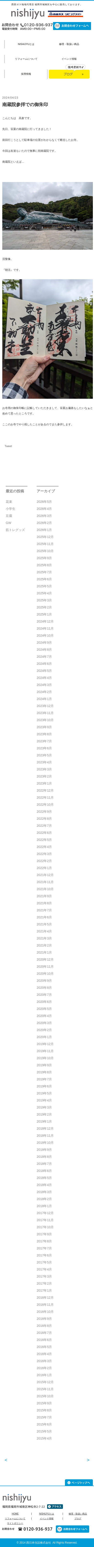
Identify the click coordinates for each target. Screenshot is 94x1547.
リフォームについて (26, 58)
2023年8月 (44, 734)
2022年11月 (45, 797)
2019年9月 (44, 1065)
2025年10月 (45, 551)
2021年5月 (44, 924)
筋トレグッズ (15, 530)
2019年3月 (44, 1107)
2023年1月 (44, 783)
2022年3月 (44, 854)
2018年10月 (45, 1142)
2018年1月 (44, 1206)
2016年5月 (44, 1347)
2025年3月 (44, 600)
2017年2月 (44, 1283)
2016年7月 (44, 1333)
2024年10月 (45, 635)
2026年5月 (44, 501)
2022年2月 (44, 861)
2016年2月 (44, 1368)
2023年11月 (45, 713)
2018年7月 (44, 1164)
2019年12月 (45, 1044)
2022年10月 (45, 804)
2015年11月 (45, 1389)
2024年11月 (45, 628)
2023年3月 (44, 769)
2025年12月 (45, 537)
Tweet (8, 446)
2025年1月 (44, 614)
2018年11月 (45, 1135)
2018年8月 (44, 1156)
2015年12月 (45, 1382)
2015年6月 (44, 1424)
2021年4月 (44, 931)
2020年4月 (44, 1016)
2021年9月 (44, 896)
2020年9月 (44, 980)
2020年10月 (45, 973)
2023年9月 (44, 727)
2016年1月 (44, 1375)
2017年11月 (45, 1220)
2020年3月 (44, 1023)
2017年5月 (44, 1262)
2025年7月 (44, 572)
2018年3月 (44, 1192)
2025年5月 (44, 586)
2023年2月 (44, 776)
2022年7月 (44, 825)
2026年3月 (44, 516)
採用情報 (26, 73)
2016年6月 (44, 1340)
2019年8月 (44, 1072)
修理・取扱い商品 (69, 44)
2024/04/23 (10, 97)
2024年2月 (44, 692)
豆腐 (9, 516)
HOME (15, 1514)
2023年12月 (45, 706)
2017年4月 (44, 1269)
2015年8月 (44, 1410)
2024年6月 (44, 663)
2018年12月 (45, 1128)
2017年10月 (45, 1227)
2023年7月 (44, 741)
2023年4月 (44, 762)
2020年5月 (44, 1009)
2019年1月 (44, 1121)
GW (8, 523)
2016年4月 (44, 1354)
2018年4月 (44, 1185)
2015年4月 (44, 1438)
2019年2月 (44, 1114)
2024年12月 (45, 621)
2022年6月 (44, 833)
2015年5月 (44, 1431)
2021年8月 (44, 903)
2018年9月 (44, 1149)
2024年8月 (44, 649)
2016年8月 (44, 1326)
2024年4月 (44, 678)
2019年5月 (44, 1093)
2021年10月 (45, 889)
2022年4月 (44, 847)
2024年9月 (44, 642)
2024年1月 (44, 699)
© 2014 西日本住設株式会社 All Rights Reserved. (47, 1542)
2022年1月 (44, 868)
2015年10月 (45, 1396)
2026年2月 (44, 523)
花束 (9, 501)
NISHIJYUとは (26, 44)
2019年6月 (44, 1086)
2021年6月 (44, 917)
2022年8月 (44, 818)
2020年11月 (45, 966)
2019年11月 (45, 1051)
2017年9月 (44, 1234)
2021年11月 (45, 882)
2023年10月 (45, 720)
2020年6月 (44, 1002)
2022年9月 (44, 811)
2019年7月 (44, 1079)
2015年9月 (44, 1403)
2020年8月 (44, 987)
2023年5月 (44, 755)
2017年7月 (44, 1248)
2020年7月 (44, 994)
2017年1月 (44, 1290)
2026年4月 (44, 509)
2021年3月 (44, 938)
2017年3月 (44, 1276)
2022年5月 (44, 840)
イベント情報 (69, 58)
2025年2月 (44, 607)
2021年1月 (44, 952)
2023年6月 (44, 748)
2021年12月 (45, 875)
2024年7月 (44, 656)
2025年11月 (45, 544)
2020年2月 (44, 1030)
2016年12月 (45, 1297)
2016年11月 (45, 1304)
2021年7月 (44, 910)
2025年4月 (44, 593)
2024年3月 (44, 685)
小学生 (10, 509)
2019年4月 (44, 1100)
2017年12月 (45, 1213)
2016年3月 (44, 1361)
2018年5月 (44, 1178)
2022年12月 (45, 790)
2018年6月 (44, 1171)
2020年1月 (44, 1037)
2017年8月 (44, 1241)
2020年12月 (45, 959)
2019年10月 (45, 1058)
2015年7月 (44, 1417)
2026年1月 (44, 530)
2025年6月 (44, 579)
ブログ (77, 1518)
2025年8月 (44, 565)
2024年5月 (44, 671)
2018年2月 (44, 1199)
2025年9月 (44, 558)
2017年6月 (44, 1255)
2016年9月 (44, 1318)
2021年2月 (44, 945)
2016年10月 (45, 1311)
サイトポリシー (15, 1523)
